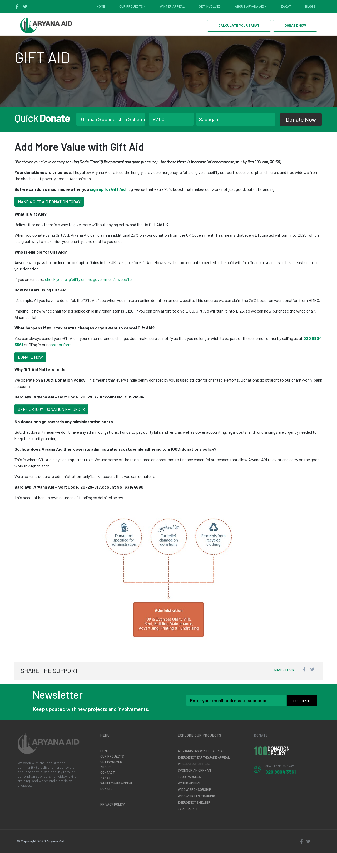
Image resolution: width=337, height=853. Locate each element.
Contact (107, 772)
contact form (60, 344)
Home (101, 6)
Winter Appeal (172, 6)
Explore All (188, 809)
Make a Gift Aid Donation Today (49, 201)
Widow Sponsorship (194, 789)
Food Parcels (189, 776)
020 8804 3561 (280, 772)
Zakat (286, 6)
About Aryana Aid (249, 6)
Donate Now (301, 119)
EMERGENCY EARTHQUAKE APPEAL (204, 757)
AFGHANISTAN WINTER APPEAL (201, 751)
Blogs (310, 6)
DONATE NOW (295, 25)
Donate (106, 789)
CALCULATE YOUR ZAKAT (239, 25)
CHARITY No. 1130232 (279, 766)
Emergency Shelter (194, 802)
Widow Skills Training (196, 796)
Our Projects (131, 6)
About (105, 767)
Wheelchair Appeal (116, 783)
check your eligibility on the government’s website (88, 279)
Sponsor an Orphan (194, 770)
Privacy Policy (112, 804)
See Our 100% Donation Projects (51, 409)
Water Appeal (189, 783)
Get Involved (210, 6)
